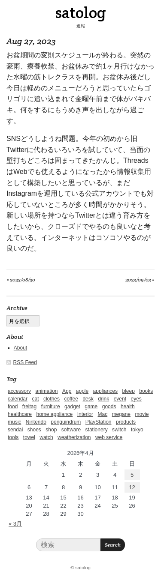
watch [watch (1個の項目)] (46, 437)
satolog (80, 12)
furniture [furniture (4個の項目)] (50, 407)
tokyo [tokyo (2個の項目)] (137, 430)
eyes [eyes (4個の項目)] (136, 399)
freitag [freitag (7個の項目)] (29, 407)
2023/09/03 (138, 279)
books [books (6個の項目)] (146, 391)
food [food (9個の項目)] (13, 407)
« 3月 (15, 523)
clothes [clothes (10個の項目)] (51, 399)
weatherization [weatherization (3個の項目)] (74, 437)
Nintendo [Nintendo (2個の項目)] (36, 422)
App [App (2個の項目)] (66, 391)
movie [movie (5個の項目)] (142, 414)
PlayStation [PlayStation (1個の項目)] (98, 422)
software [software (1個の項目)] (71, 430)
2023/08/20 (22, 279)
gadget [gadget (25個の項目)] (72, 407)
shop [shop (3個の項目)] (51, 430)
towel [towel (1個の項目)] (29, 437)
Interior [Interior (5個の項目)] (85, 414)
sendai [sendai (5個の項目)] (15, 430)
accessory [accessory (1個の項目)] (19, 391)
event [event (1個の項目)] (120, 399)
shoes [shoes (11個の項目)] (34, 430)
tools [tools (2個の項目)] (13, 437)
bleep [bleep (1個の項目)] (128, 391)
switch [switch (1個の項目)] (119, 430)
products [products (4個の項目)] (126, 422)
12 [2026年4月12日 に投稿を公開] (132, 487)
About (20, 348)
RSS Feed (25, 362)
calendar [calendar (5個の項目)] (17, 399)
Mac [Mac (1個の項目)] (103, 414)
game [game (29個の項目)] (91, 407)
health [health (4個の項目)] (128, 407)
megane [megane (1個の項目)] (121, 414)
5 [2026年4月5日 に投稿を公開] (132, 475)
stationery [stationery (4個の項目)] (96, 430)
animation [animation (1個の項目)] (46, 391)
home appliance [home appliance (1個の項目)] (54, 414)
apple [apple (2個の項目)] (82, 391)
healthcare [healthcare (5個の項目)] (20, 414)
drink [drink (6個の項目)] (103, 399)
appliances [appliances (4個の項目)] (105, 391)
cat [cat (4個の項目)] (35, 399)
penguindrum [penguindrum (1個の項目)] (66, 422)
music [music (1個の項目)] (14, 422)
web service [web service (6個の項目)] (108, 437)
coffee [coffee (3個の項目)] (71, 399)
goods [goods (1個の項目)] (109, 407)
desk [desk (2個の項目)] (87, 399)
